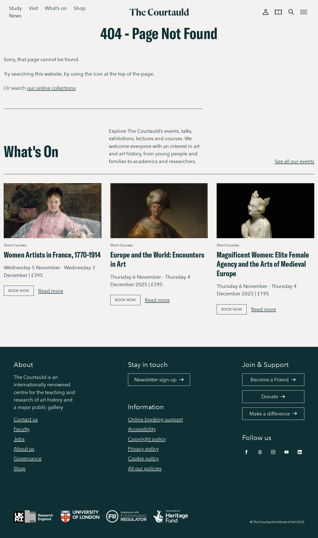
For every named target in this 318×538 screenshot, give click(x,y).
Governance (27, 458)
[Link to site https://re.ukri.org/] (37, 517)
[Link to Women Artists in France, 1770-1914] (52, 210)
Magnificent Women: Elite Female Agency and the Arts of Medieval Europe (263, 264)
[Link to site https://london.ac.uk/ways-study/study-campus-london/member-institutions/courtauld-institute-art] (83, 517)
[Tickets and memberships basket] (278, 12)
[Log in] (266, 12)
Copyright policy (147, 439)
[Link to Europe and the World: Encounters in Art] (159, 210)
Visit (33, 8)
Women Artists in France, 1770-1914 (52, 255)
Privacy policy (143, 449)
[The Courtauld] (159, 12)
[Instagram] (273, 451)
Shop (80, 8)
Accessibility (142, 429)
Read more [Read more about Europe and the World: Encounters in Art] (157, 300)
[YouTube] (286, 451)
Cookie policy (143, 458)
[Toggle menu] (304, 12)
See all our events (294, 161)
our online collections (51, 88)
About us (24, 449)
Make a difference (273, 414)
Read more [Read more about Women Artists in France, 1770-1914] (50, 291)
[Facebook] (246, 451)
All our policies (144, 468)
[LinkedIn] (299, 451)
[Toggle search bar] (291, 12)
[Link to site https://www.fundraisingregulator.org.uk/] (129, 517)
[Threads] (260, 451)
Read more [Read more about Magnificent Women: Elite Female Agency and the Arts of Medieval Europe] (263, 309)
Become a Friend (273, 380)
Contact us (26, 419)
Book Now (18, 291)
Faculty (22, 429)
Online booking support (155, 419)
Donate (273, 397)
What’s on (56, 8)
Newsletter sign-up (159, 380)
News (15, 16)
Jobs (19, 439)
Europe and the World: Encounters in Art (157, 259)
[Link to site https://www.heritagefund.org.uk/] (174, 517)
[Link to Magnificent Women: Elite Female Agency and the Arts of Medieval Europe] (265, 210)
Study (15, 8)
